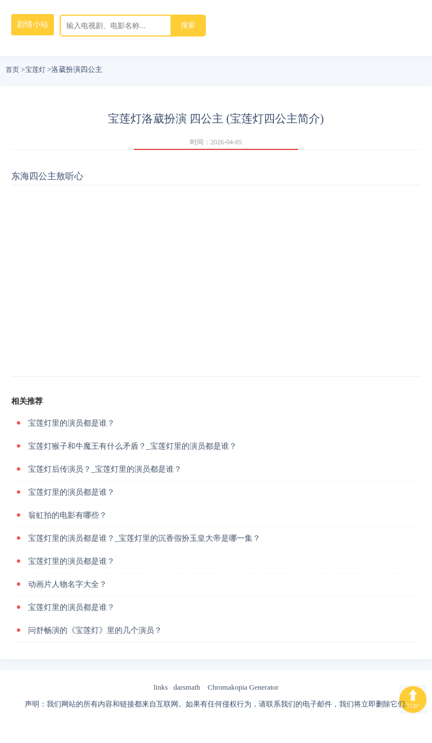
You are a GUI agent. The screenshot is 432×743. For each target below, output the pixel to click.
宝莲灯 (35, 70)
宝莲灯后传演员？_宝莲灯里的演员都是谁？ (105, 469)
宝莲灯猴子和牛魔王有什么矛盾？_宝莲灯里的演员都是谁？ (132, 446)
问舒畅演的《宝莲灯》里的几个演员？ (95, 630)
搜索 (188, 25)
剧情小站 (32, 24)
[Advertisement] (216, 280)
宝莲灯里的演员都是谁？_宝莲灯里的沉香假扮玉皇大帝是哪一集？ (144, 538)
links (161, 687)
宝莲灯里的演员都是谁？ (71, 423)
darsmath (186, 687)
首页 (12, 70)
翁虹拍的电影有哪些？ (67, 515)
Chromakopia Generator (243, 687)
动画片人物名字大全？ (67, 584)
